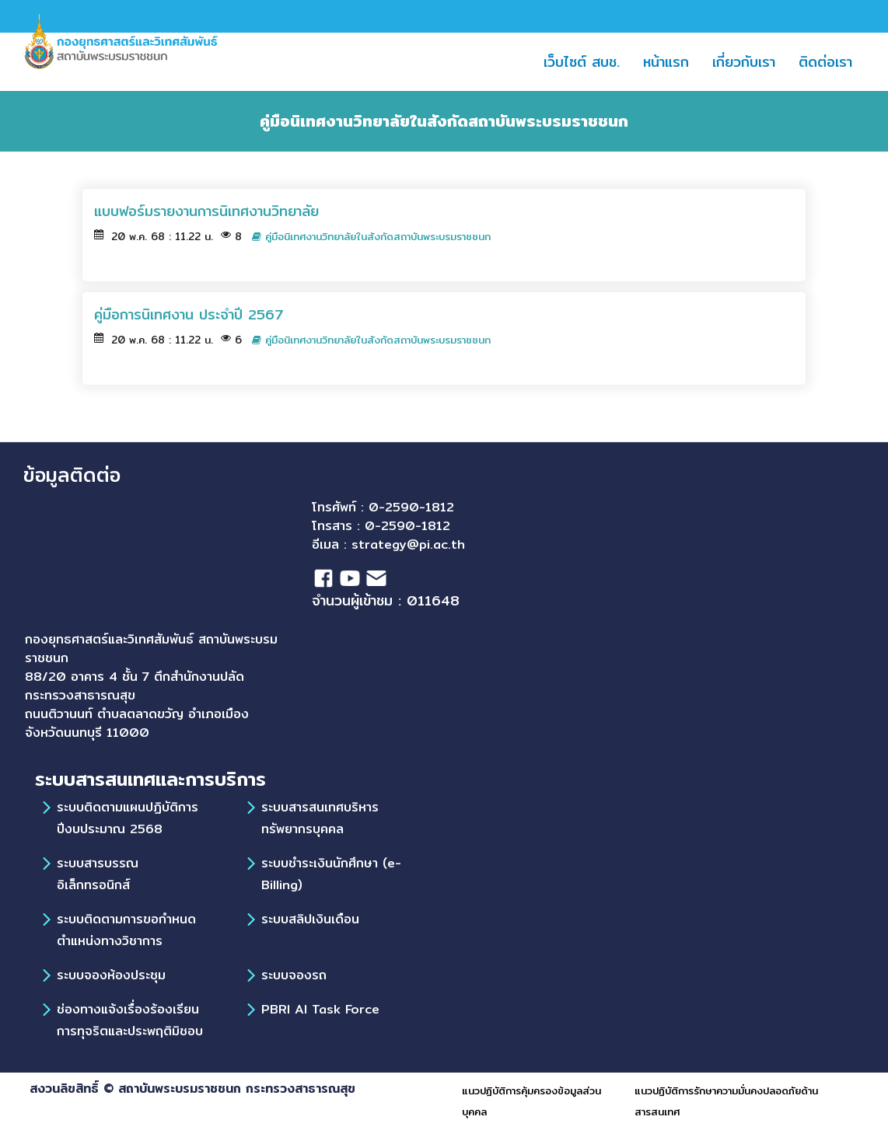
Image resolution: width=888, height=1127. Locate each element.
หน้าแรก (672, 61)
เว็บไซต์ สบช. (587, 61)
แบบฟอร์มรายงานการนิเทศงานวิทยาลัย (206, 211)
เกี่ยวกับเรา (743, 62)
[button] (698, 62)
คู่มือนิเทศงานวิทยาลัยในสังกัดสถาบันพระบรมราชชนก (371, 236)
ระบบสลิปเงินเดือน (310, 919)
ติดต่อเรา (831, 61)
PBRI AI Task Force (320, 1009)
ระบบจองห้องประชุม (111, 975)
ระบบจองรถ (294, 975)
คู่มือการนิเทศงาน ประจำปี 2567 (189, 314)
